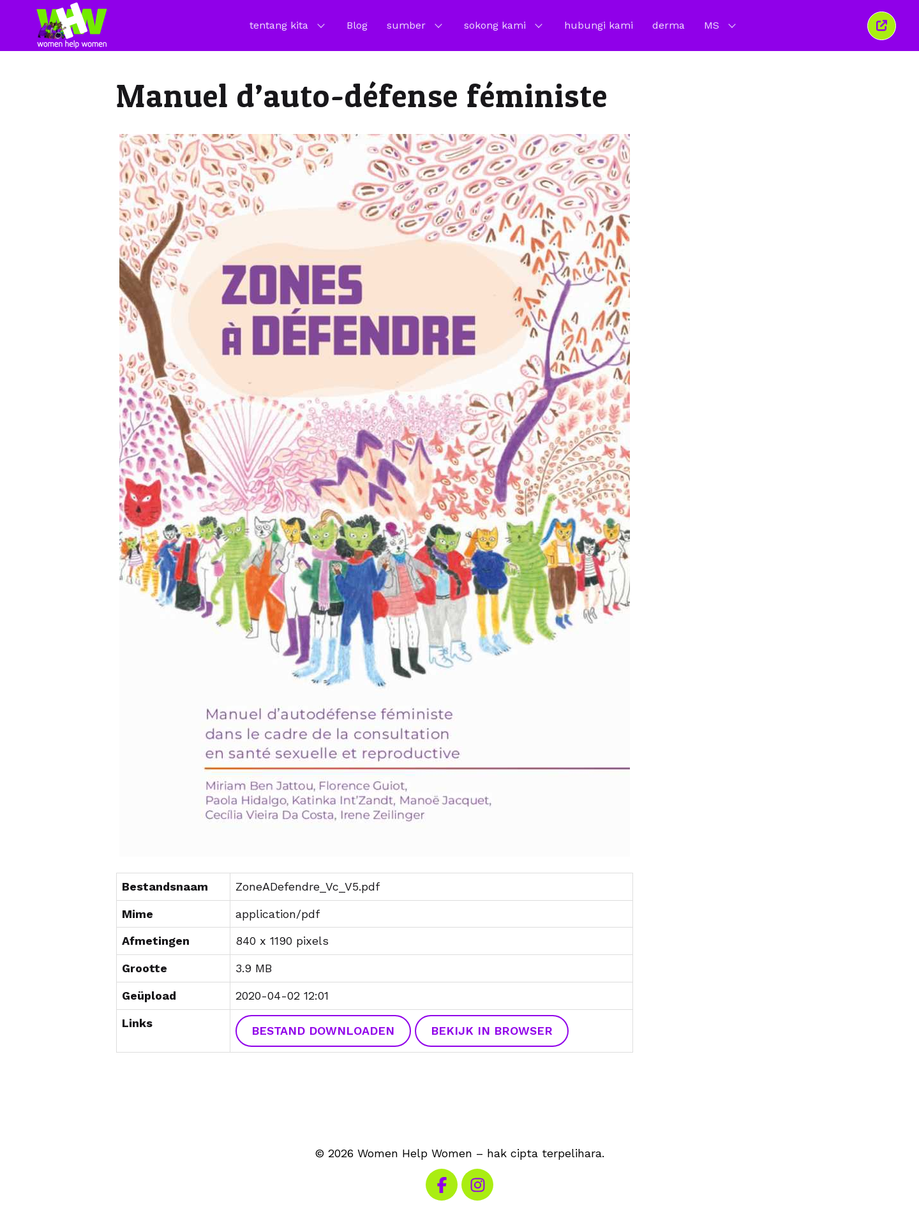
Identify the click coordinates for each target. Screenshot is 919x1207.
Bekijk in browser (492, 1030)
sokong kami (504, 25)
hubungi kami (598, 25)
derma (668, 25)
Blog (357, 25)
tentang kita (288, 25)
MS (721, 25)
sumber (416, 25)
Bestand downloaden (322, 1030)
